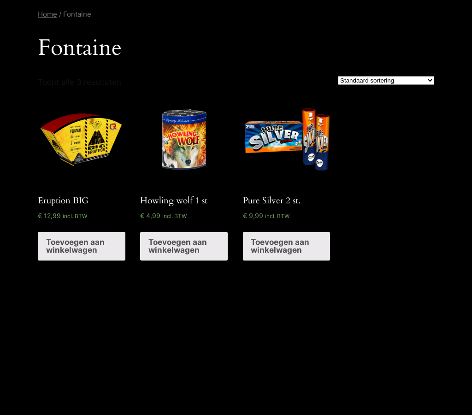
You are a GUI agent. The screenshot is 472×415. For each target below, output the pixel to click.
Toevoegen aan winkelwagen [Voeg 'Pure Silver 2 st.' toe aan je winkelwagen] (280, 246)
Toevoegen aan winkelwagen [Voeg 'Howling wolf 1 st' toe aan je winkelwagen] (177, 246)
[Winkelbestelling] (386, 80)
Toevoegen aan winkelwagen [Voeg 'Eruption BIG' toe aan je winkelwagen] (75, 246)
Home (47, 14)
